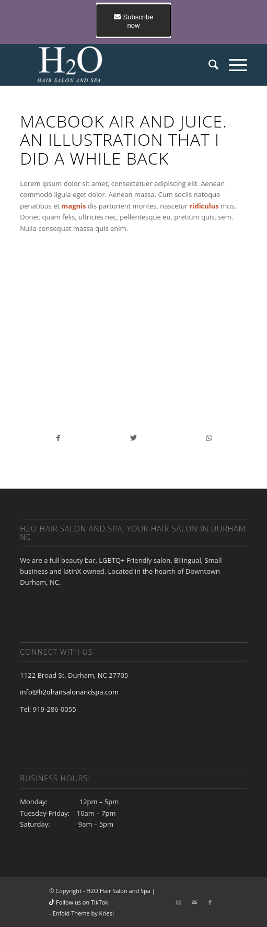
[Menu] (232, 64)
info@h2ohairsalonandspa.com (69, 692)
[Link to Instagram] (179, 902)
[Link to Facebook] (210, 902)
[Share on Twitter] (133, 437)
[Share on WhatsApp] (209, 437)
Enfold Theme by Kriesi (83, 913)
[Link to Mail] (194, 902)
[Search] (208, 64)
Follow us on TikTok (78, 902)
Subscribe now (134, 21)
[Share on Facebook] (58, 437)
